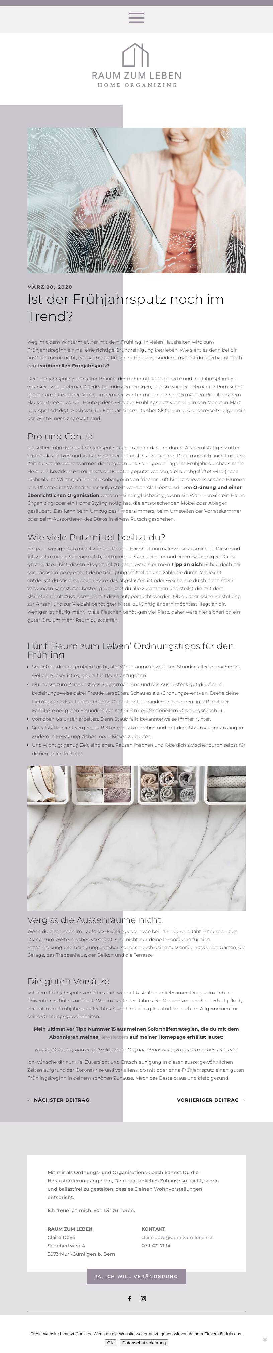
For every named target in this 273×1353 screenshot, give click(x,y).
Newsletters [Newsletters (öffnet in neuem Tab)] (113, 1037)
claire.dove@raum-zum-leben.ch (178, 1237)
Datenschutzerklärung (144, 1342)
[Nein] (264, 1339)
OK (110, 1342)
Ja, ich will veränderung (136, 1276)
